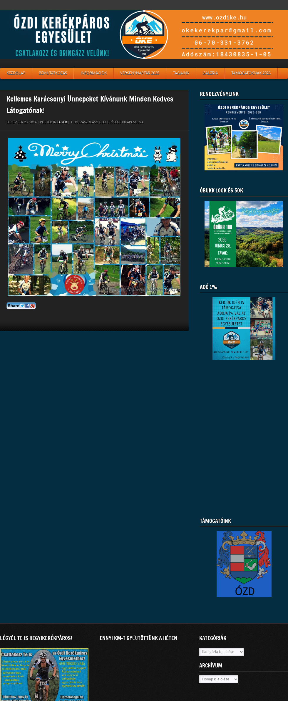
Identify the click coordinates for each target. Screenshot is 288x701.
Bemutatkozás (53, 73)
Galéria (210, 73)
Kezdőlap (15, 73)
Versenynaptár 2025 (139, 73)
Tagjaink (181, 73)
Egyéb (62, 122)
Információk (94, 73)
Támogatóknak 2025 (251, 73)
